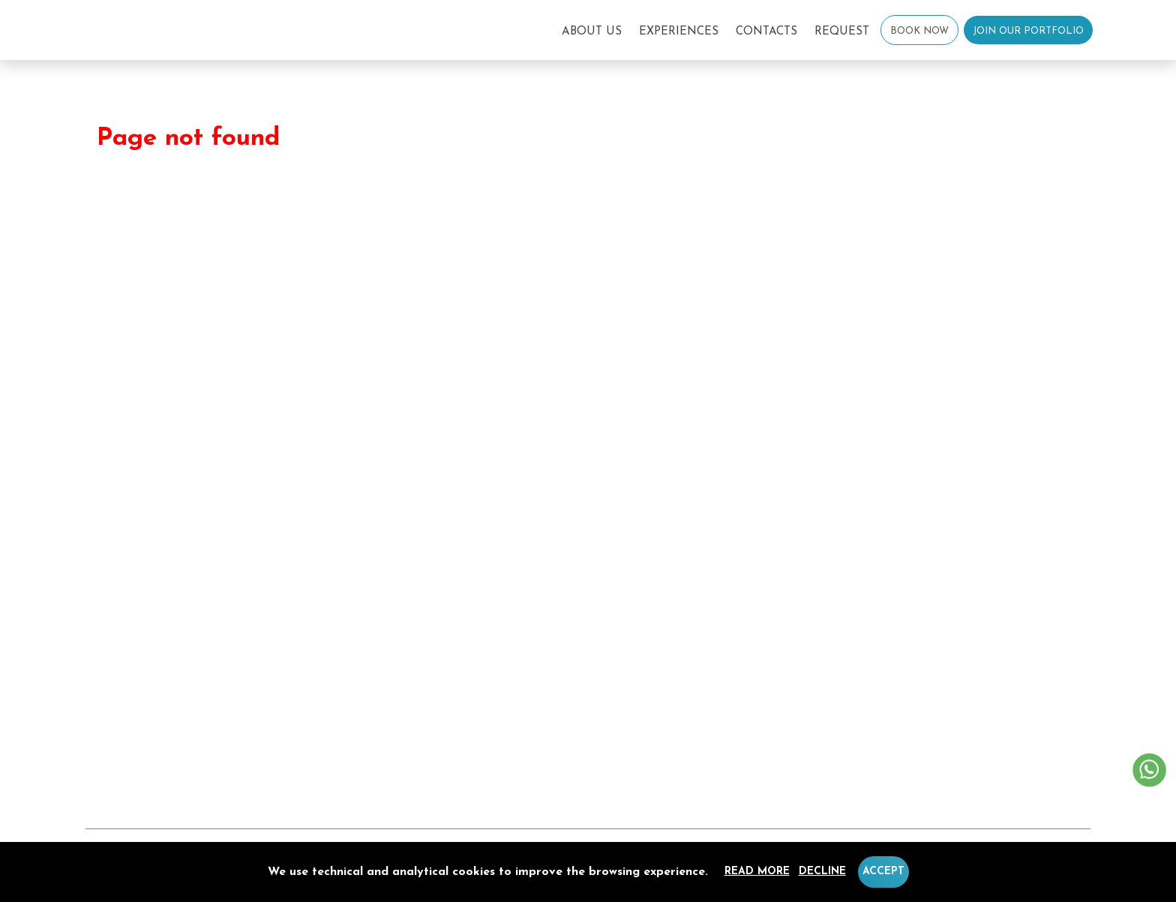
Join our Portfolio (1028, 31)
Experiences (678, 32)
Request (841, 32)
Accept (883, 871)
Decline (822, 871)
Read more (757, 871)
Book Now (919, 31)
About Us (592, 32)
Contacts (766, 32)
